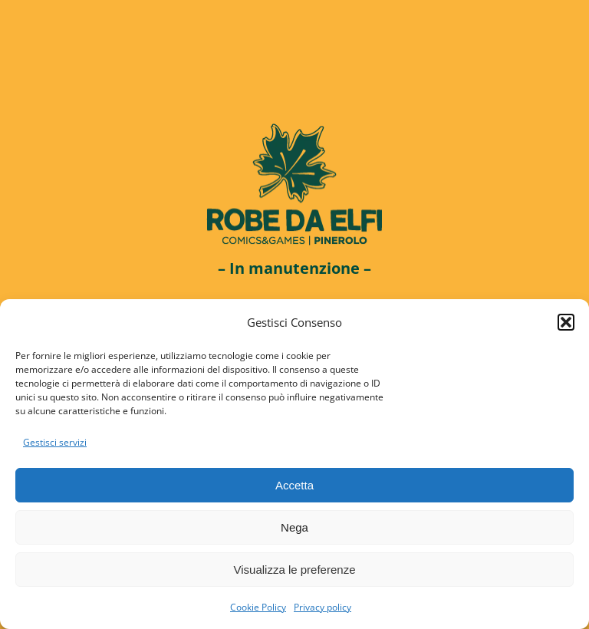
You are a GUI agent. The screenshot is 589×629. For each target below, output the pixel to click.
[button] (566, 322)
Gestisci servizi (55, 442)
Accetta (294, 485)
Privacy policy (322, 607)
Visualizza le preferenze (295, 569)
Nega (294, 527)
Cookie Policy (258, 607)
